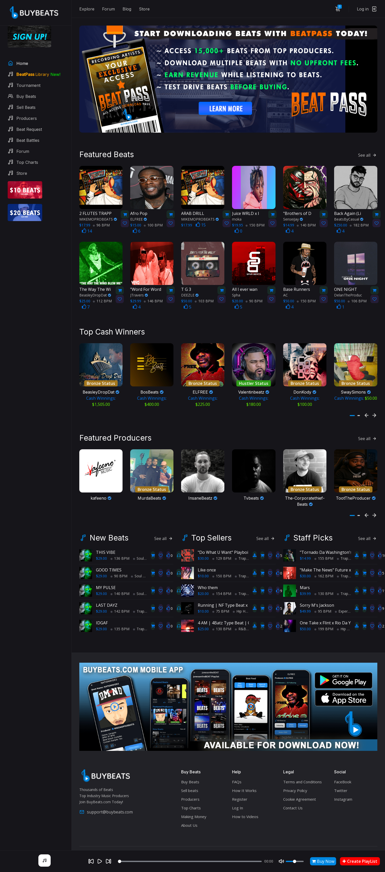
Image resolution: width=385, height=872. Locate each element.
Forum (108, 9)
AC (285, 287)
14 (87, 223)
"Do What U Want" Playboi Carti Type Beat (238, 543)
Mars (305, 578)
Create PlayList (360, 861)
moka (236, 211)
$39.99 (305, 584)
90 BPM (254, 293)
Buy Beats (190, 772)
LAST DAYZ (106, 596)
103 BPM (204, 293)
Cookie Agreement (299, 790)
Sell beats (189, 781)
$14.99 (305, 549)
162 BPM (323, 567)
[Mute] (281, 861)
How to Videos (245, 807)
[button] (352, 404)
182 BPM (359, 217)
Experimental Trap (352, 602)
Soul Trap (142, 549)
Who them (208, 578)
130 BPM (221, 619)
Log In (237, 798)
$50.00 (305, 619)
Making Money (193, 807)
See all (367, 148)
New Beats (109, 529)
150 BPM (255, 217)
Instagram (343, 790)
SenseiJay (293, 211)
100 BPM (153, 217)
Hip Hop (241, 602)
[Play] (100, 861)
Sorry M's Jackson (317, 596)
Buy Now (323, 861)
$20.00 (203, 584)
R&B (240, 619)
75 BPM (220, 602)
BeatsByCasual (348, 211)
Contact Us (293, 798)
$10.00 (203, 567)
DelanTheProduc (348, 287)
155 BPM (323, 549)
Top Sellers (211, 529)
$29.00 (101, 549)
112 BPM (102, 293)
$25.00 (203, 619)
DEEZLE (190, 287)
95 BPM (322, 602)
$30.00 (203, 549)
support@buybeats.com (106, 803)
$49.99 (305, 602)
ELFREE (138, 211)
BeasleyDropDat (95, 287)
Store (144, 9)
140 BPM (306, 217)
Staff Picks (313, 529)
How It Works (244, 781)
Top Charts (191, 798)
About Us (189, 816)
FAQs (236, 772)
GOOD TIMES (109, 561)
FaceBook (342, 772)
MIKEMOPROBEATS (98, 211)
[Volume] (295, 861)
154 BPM (221, 584)
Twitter (340, 781)
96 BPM (101, 217)
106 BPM (357, 293)
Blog (127, 9)
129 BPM (221, 549)
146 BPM (153, 293)
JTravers (139, 287)
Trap (138, 602)
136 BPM (120, 549)
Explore (86, 9)
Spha (236, 287)
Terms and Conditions (302, 772)
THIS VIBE (105, 543)
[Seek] (190, 861)
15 (201, 217)
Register (239, 790)
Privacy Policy (295, 781)
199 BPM (323, 619)
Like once (207, 561)
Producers (190, 790)
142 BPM (120, 602)
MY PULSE (106, 578)
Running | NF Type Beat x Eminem (231, 596)
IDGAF (102, 614)
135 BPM (120, 619)
